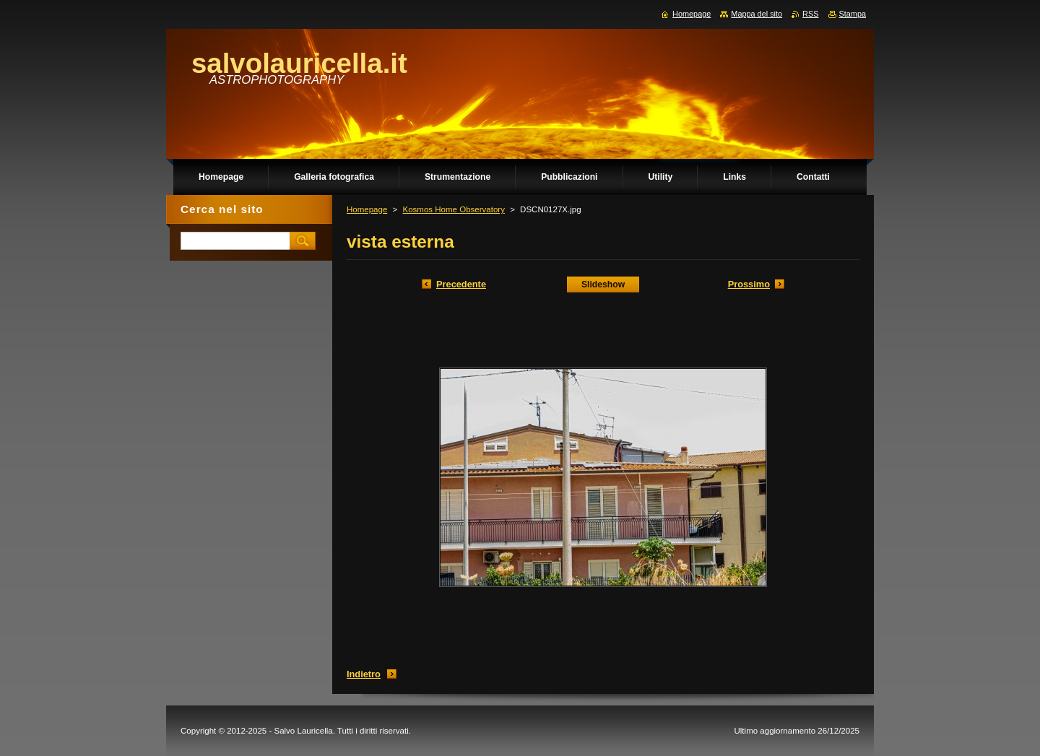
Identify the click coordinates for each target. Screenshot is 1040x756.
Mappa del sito (756, 13)
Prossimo (749, 284)
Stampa (852, 13)
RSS (810, 13)
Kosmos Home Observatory (453, 209)
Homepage (367, 209)
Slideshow (603, 284)
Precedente (461, 284)
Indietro (364, 674)
